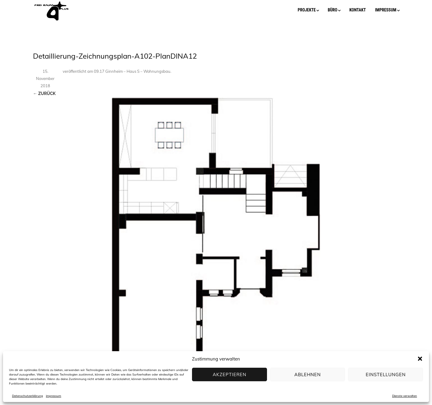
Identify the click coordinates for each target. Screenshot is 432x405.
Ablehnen (307, 374)
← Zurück (44, 93)
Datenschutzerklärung (27, 396)
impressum (53, 396)
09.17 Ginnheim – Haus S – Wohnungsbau (132, 71)
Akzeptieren (229, 374)
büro (332, 10)
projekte (307, 10)
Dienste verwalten (404, 396)
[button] (420, 359)
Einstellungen (386, 374)
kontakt (357, 10)
